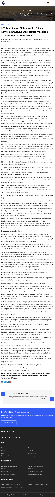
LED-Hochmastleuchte (34, 469)
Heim (2, 15)
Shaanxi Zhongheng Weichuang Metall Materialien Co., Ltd (11, 487)
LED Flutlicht (4, 469)
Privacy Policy (31, 456)
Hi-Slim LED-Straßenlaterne (8, 474)
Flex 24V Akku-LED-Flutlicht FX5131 (18, 394)
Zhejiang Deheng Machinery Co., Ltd (37, 484)
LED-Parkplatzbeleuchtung (35, 474)
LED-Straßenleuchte (6, 471)
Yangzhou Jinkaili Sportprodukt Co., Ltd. (12, 484)
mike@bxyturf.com (43, 495)
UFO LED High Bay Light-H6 (35, 471)
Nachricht (7, 15)
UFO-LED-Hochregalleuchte (35, 466)
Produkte (3, 450)
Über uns (30, 448)
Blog (2, 453)
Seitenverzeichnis (6, 456)
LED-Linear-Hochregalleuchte (9, 466)
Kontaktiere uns (9, 422)
